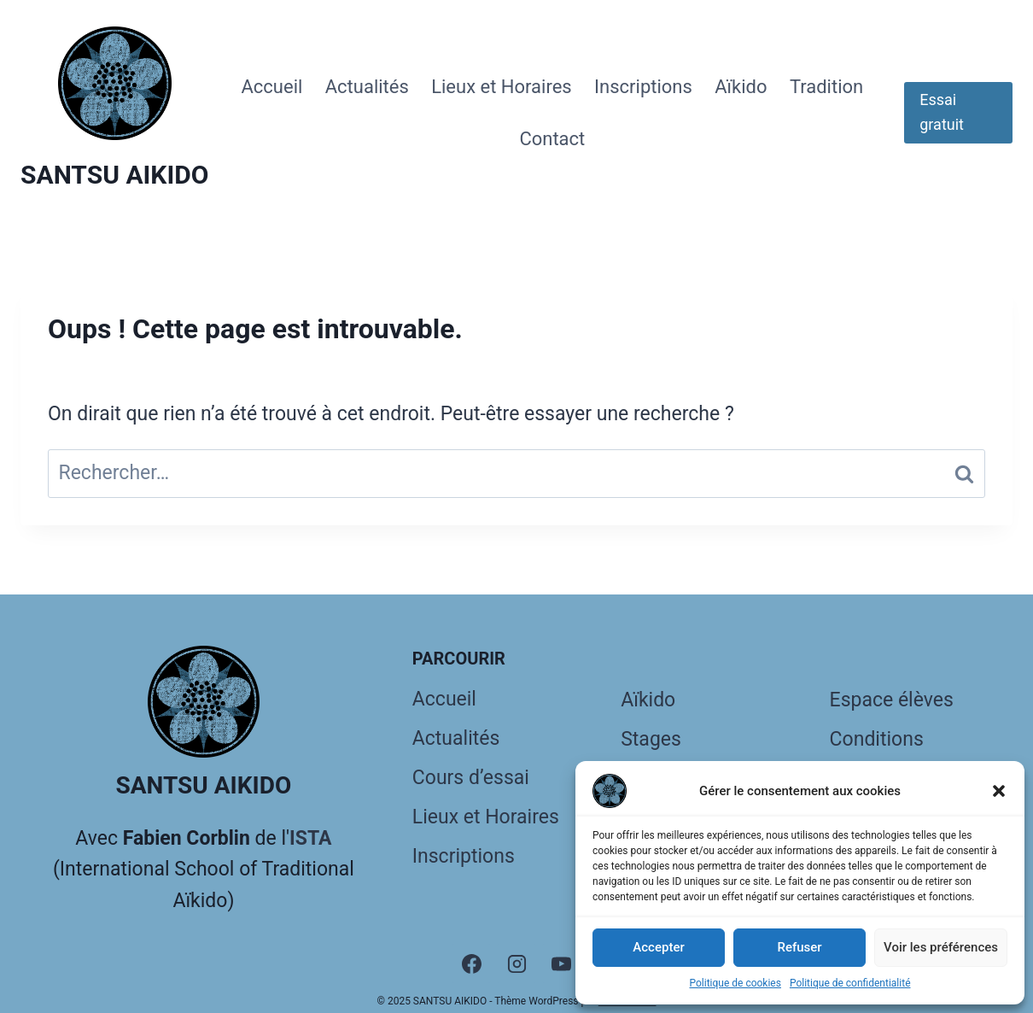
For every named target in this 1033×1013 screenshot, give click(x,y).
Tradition (826, 86)
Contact (552, 138)
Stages (651, 739)
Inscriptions (643, 86)
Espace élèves (892, 699)
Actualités (367, 86)
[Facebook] (471, 963)
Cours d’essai (470, 777)
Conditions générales (877, 757)
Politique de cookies (735, 983)
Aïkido (741, 86)
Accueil (271, 86)
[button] (998, 790)
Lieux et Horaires (501, 86)
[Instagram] (516, 963)
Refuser (799, 947)
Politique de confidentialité (850, 983)
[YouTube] (561, 963)
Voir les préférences (941, 947)
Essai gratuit (941, 112)
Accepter (658, 947)
